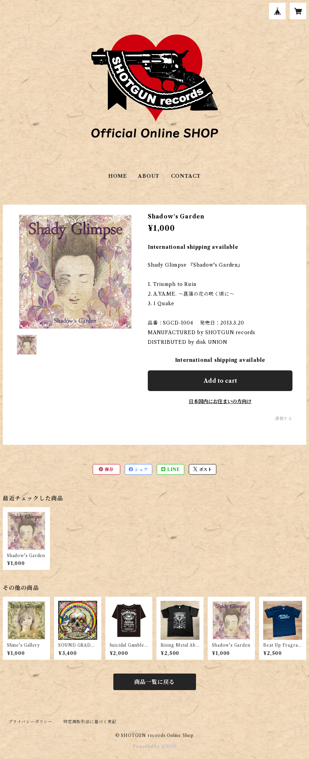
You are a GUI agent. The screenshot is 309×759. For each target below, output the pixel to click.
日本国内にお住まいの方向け (220, 401)
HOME (117, 176)
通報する (283, 418)
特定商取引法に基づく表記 (89, 721)
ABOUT (148, 176)
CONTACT (186, 176)
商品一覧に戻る (154, 681)
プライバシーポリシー (30, 721)
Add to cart (220, 380)
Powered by (154, 746)
